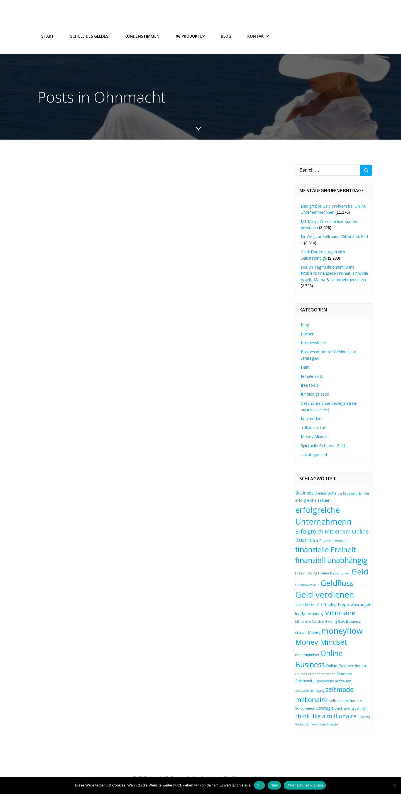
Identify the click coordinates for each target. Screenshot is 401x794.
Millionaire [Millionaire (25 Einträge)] (339, 612)
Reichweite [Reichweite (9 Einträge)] (305, 680)
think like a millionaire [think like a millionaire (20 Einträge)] (326, 716)
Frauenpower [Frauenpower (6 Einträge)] (340, 573)
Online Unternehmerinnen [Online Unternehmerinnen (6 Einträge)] (315, 674)
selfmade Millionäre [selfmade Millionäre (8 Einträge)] (345, 700)
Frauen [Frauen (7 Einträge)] (323, 573)
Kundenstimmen (142, 36)
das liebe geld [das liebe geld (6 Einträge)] (348, 493)
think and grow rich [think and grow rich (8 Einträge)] (350, 708)
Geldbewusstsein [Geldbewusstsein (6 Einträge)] (307, 585)
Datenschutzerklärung (305, 785)
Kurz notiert (311, 418)
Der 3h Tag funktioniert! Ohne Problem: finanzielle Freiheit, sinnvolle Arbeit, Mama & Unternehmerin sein (334, 273)
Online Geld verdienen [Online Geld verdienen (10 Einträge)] (346, 665)
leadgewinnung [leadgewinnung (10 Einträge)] (309, 613)
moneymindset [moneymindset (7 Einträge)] (307, 654)
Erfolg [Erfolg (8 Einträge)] (364, 493)
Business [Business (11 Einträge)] (304, 493)
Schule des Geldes (89, 36)
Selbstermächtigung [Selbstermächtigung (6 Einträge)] (309, 691)
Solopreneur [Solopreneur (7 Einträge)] (305, 708)
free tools (309, 385)
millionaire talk (314, 427)
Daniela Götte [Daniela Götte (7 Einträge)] (325, 493)
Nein (274, 785)
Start (47, 36)
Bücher (307, 334)
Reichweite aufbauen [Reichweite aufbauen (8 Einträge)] (333, 680)
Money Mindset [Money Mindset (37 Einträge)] (321, 642)
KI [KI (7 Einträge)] (318, 604)
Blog (226, 36)
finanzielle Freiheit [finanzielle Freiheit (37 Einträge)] (325, 549)
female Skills (312, 376)
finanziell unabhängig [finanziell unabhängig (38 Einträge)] (331, 560)
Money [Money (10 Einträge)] (314, 632)
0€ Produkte (190, 36)
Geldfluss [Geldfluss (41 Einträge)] (337, 583)
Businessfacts (313, 342)
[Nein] (394, 785)
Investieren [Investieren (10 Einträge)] (305, 604)
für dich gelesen (315, 394)
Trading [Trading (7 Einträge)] (364, 717)
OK (259, 785)
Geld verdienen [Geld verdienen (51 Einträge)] (324, 594)
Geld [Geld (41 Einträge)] (359, 571)
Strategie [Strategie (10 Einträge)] (325, 708)
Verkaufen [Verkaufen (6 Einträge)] (302, 724)
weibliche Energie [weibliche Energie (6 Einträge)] (325, 724)
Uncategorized (314, 454)
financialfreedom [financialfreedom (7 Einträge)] (332, 540)
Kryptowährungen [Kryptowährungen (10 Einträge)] (354, 604)
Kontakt (258, 36)
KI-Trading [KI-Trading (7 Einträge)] (328, 604)
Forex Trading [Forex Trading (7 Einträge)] (306, 573)
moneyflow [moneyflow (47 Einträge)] (342, 630)
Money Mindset (315, 436)
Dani (305, 367)
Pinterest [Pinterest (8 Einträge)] (344, 673)
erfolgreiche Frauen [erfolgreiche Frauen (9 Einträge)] (312, 500)
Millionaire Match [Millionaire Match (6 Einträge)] (308, 621)
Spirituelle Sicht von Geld (323, 445)
